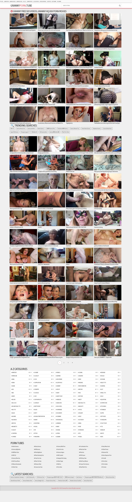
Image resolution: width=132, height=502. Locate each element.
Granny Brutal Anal (107, 130)
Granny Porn (6, 1)
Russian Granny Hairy (51, 491)
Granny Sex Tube (38, 478)
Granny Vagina (60, 463)
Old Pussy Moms (36, 1)
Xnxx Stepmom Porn (106, 466)
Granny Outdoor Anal (27, 491)
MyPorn (58, 475)
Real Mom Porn (83, 478)
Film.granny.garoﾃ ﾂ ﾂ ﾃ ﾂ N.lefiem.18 (29, 134)
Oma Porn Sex (37, 469)
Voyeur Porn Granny (84, 475)
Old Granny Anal (43, 134)
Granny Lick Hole (31, 130)
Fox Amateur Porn (83, 457)
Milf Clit (24, 1)
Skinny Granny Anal (110, 488)
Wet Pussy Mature (83, 472)
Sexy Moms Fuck (105, 457)
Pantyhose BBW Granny (62, 130)
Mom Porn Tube (65, 134)
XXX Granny (59, 1)
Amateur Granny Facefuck (75, 491)
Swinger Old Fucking (61, 469)
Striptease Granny (97, 130)
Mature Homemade (43, 1)
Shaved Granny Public (15, 491)
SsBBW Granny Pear (50, 130)
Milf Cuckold (59, 466)
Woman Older (37, 475)
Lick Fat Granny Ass (30, 488)
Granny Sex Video (19, 1)
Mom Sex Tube (82, 460)
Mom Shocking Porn (39, 466)
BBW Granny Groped (69, 488)
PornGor (103, 478)
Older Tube (49, 1)
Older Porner (104, 460)
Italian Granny (40, 130)
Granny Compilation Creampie (17, 488)
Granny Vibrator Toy (74, 130)
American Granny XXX (62, 491)
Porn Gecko (104, 475)
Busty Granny (54, 1)
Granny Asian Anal (88, 491)
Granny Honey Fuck (20, 130)
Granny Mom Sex (29, 1)
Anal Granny (79, 488)
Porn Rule (59, 478)
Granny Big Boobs (13, 1)
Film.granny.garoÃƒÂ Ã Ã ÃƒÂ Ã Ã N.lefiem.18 (94, 488)
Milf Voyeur (82, 466)
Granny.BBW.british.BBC (55, 134)
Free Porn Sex (59, 460)
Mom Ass (81, 463)
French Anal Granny (86, 130)
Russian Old (104, 463)
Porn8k (103, 469)
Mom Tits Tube (37, 472)
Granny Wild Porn (60, 457)
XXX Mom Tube (15, 463)
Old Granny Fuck (40, 488)
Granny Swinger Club (39, 491)
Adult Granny (15, 457)
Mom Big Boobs (38, 463)
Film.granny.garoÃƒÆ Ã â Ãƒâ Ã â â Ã (54, 488)
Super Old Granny (14, 134)
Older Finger (59, 472)
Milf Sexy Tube (82, 469)
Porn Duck (104, 472)
